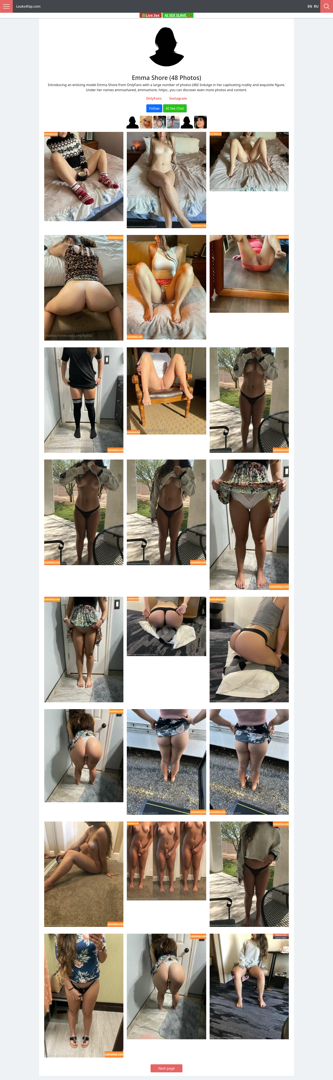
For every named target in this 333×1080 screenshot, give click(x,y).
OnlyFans (154, 98)
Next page (166, 1068)
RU (316, 6)
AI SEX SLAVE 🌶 (178, 15)
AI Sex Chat (175, 108)
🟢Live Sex (150, 15)
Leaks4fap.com (28, 6)
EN (310, 6)
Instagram (178, 98)
